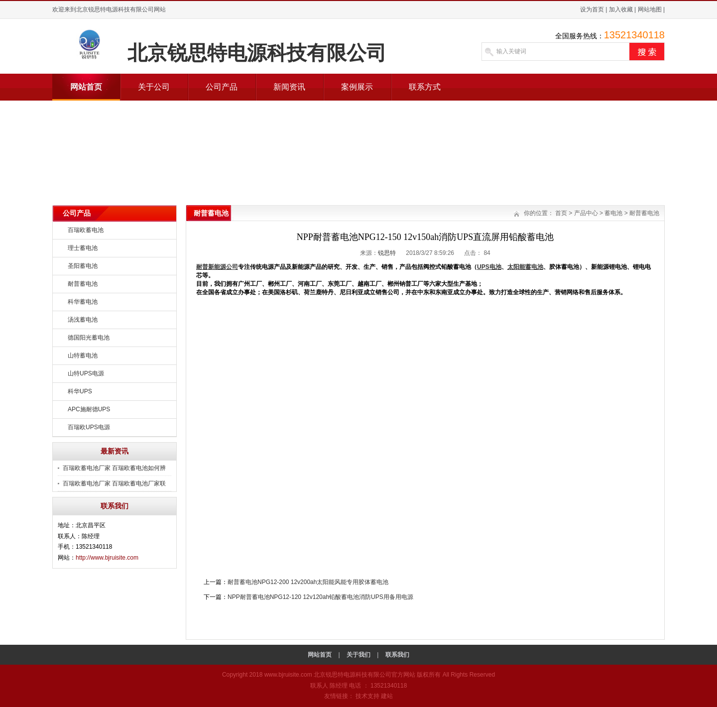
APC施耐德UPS (89, 409)
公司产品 (222, 87)
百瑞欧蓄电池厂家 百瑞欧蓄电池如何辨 (114, 468)
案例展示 (357, 87)
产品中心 (586, 213)
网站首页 (86, 87)
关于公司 (154, 87)
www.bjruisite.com (288, 674)
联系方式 (425, 87)
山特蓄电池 (83, 355)
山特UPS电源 (86, 373)
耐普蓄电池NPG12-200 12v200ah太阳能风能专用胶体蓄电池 (308, 582)
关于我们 (358, 654)
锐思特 (387, 252)
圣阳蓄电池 (83, 265)
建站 (387, 696)
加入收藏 (621, 9)
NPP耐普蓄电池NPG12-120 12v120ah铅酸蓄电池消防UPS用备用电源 (320, 596)
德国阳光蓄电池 (89, 337)
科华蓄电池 (83, 301)
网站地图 (650, 9)
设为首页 (592, 9)
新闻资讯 (289, 87)
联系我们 (397, 654)
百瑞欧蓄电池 (86, 230)
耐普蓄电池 (83, 283)
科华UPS (80, 391)
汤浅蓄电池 (83, 319)
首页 (561, 213)
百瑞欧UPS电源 (89, 427)
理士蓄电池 (83, 247)
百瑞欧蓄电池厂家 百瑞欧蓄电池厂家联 (114, 483)
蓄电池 (613, 213)
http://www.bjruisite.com (107, 557)
